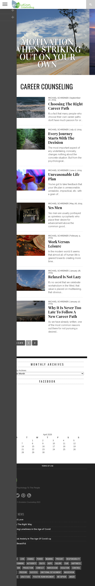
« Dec (13, 455)
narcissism (52, 567)
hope (50, 563)
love (22, 558)
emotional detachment (51, 572)
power (40, 558)
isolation (65, 567)
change (30, 558)
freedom (23, 572)
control (76, 567)
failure (58, 563)
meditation (15, 567)
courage (14, 576)
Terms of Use (47, 466)
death (42, 563)
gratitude (25, 576)
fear (66, 563)
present (59, 558)
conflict (40, 567)
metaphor (61, 576)
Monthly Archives (18, 370)
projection (28, 567)
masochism (69, 572)
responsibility (73, 558)
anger (72, 576)
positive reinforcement (43, 576)
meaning (49, 558)
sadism (13, 572)
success (34, 572)
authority (31, 563)
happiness (76, 563)
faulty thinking (17, 563)
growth (13, 558)
